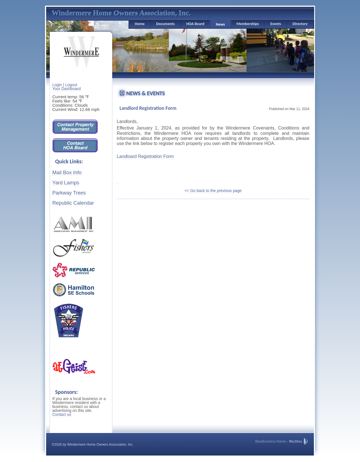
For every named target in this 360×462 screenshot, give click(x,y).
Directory (300, 23)
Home (140, 23)
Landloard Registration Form (145, 156)
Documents (165, 23)
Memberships (248, 23)
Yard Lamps (65, 183)
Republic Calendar (73, 203)
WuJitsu (295, 441)
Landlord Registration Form (148, 108)
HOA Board (195, 23)
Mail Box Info (67, 172)
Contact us (61, 414)
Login (57, 84)
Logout (71, 84)
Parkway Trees (69, 193)
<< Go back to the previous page (213, 190)
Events (275, 23)
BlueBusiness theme (270, 441)
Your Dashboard (66, 88)
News (220, 24)
